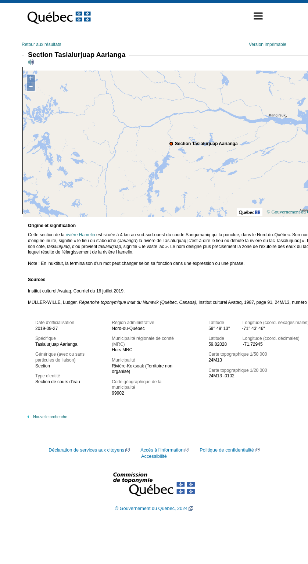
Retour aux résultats (41, 44)
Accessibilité (154, 456)
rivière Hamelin (80, 234)
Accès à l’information (161, 450)
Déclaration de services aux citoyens (86, 450)
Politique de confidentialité (227, 450)
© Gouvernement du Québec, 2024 (151, 508)
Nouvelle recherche (50, 416)
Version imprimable (267, 44)
